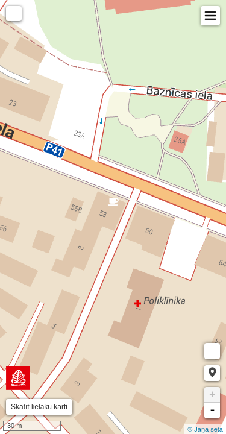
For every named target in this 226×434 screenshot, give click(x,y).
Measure (212, 351)
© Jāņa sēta (205, 429)
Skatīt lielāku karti (39, 407)
